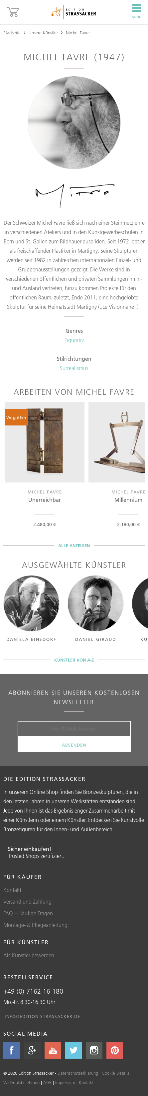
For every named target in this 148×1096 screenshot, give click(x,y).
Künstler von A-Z (74, 660)
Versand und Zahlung (27, 901)
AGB (47, 1082)
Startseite (12, 32)
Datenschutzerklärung (78, 1073)
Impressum (65, 1082)
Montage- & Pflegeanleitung (35, 925)
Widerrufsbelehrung (21, 1082)
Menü (136, 11)
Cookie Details (115, 1073)
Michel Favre (78, 32)
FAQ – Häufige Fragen (28, 913)
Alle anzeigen (74, 545)
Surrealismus (74, 368)
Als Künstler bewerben (28, 955)
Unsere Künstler (43, 32)
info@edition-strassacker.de (42, 1016)
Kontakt (12, 890)
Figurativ (74, 340)
